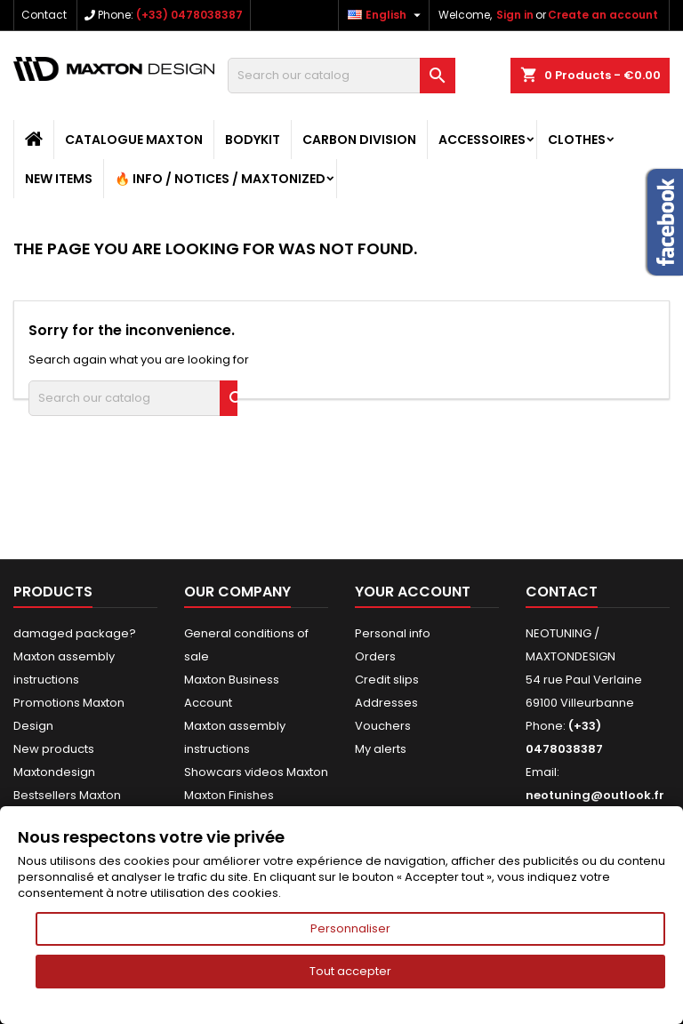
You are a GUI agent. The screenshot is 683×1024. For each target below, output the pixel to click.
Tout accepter (350, 971)
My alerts (380, 748)
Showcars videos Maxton (256, 772)
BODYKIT (252, 139)
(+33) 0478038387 (189, 14)
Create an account (603, 14)
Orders (375, 656)
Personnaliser (350, 928)
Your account (412, 591)
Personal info (392, 633)
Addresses (386, 702)
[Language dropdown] (386, 15)
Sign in (515, 14)
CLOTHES (577, 139)
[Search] (341, 75)
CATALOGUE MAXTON (134, 139)
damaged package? (74, 633)
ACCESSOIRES (482, 139)
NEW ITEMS (58, 179)
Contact (44, 14)
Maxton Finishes (229, 795)
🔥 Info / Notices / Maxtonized (220, 179)
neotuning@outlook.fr (595, 795)
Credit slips (387, 679)
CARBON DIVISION (359, 139)
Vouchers (383, 725)
